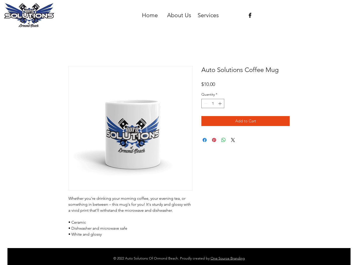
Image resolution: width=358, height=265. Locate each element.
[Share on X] (233, 140)
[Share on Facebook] (205, 140)
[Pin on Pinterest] (214, 140)
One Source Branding (228, 258)
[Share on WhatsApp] (223, 140)
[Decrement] (205, 103)
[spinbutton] (212, 103)
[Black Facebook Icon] (250, 15)
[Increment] (220, 103)
